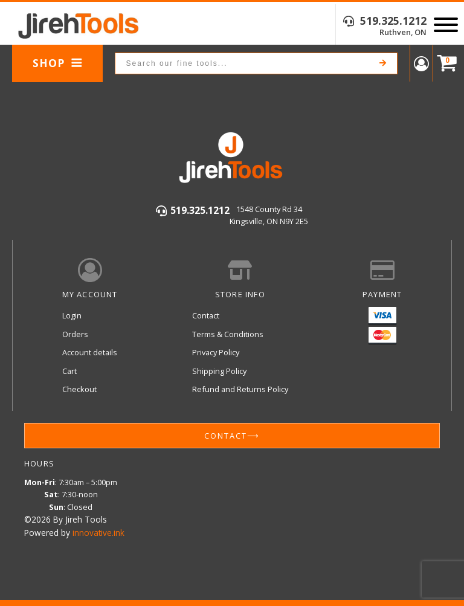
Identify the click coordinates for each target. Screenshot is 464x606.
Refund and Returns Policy (240, 389)
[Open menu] (446, 25)
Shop (58, 63)
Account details (89, 352)
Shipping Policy (219, 371)
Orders (75, 334)
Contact (205, 315)
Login (72, 315)
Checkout (79, 389)
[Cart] (444, 63)
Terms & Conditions (227, 334)
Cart (69, 371)
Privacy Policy (215, 352)
